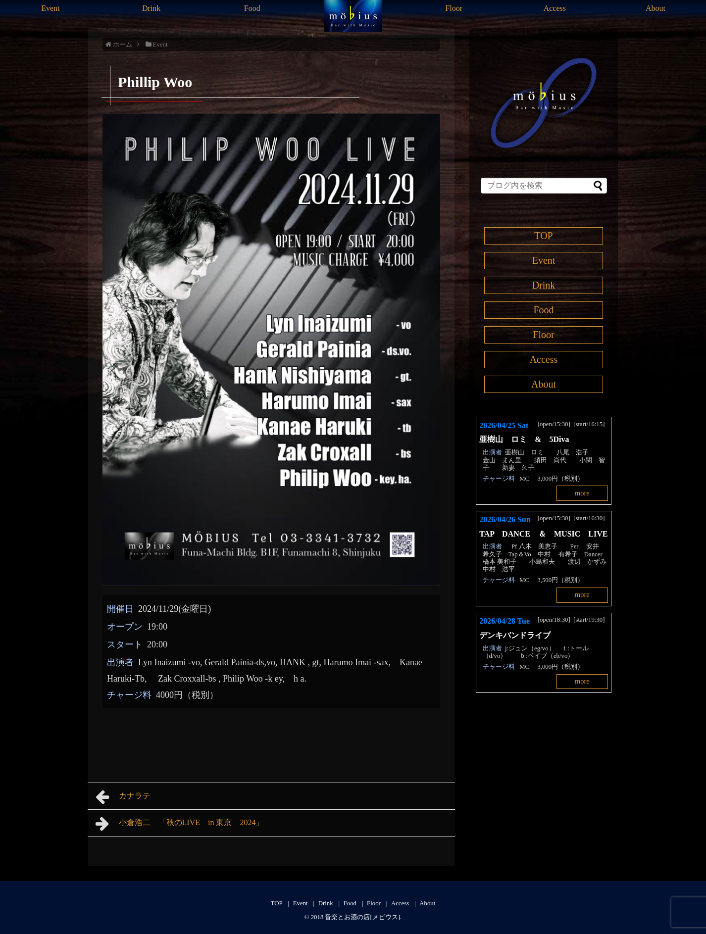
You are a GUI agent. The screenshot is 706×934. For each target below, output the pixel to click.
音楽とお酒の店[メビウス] (362, 917)
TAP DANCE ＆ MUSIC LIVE (543, 534)
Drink (151, 8)
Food (252, 8)
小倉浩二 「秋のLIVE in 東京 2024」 (179, 824)
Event (50, 8)
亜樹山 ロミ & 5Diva (528, 439)
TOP (543, 235)
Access (555, 8)
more (582, 493)
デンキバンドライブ (518, 635)
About (655, 8)
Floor (453, 8)
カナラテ (123, 797)
